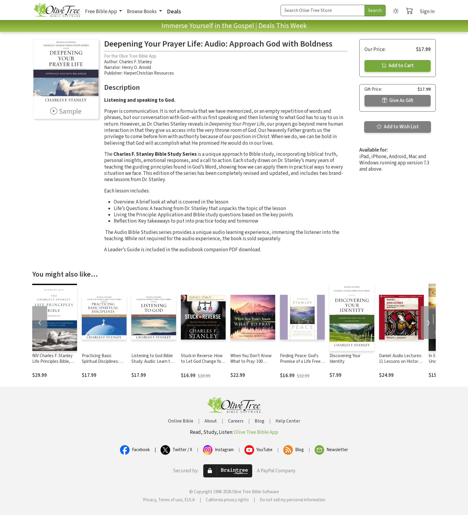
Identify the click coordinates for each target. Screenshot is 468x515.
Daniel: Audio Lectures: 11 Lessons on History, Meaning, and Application (400, 364)
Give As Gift (397, 100)
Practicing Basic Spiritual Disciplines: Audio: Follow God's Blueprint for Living (100, 364)
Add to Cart (397, 65)
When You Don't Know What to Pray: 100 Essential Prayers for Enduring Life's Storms (251, 364)
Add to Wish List (398, 126)
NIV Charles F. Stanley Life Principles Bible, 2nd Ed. (52, 361)
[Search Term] (323, 10)
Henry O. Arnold (136, 67)
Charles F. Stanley (135, 62)
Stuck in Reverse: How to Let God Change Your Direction (203, 361)
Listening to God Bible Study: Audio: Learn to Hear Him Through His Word (152, 364)
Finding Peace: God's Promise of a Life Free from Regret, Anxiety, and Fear (300, 364)
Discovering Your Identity (345, 359)
